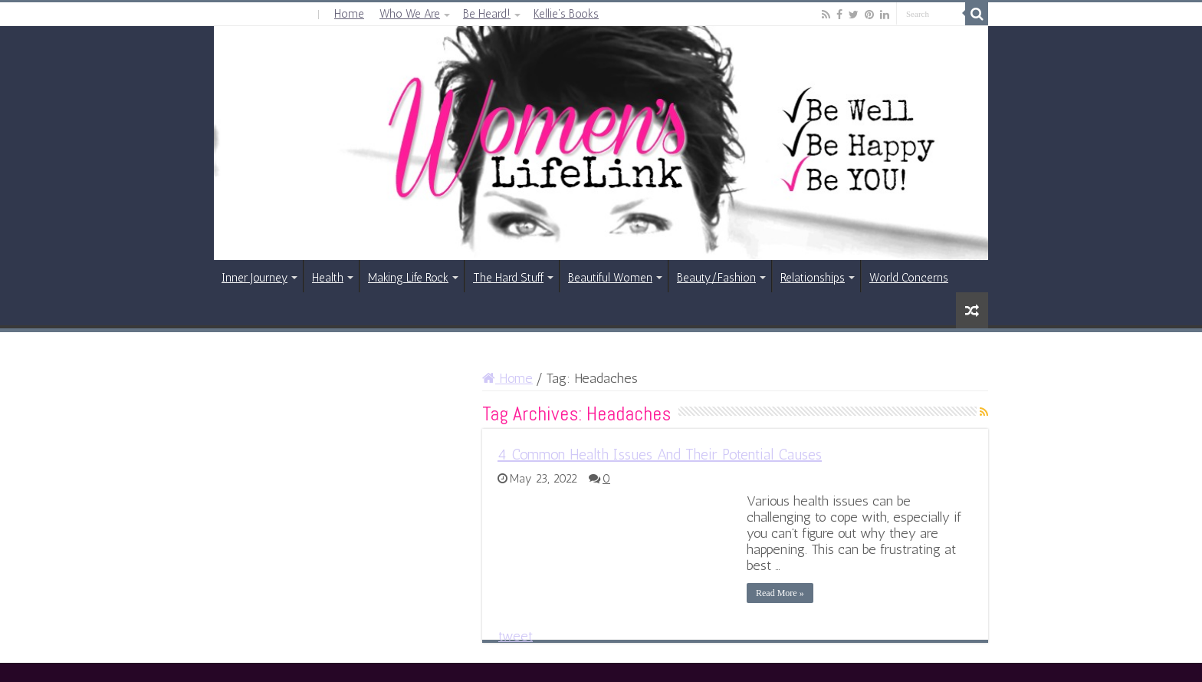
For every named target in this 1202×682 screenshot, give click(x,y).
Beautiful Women (610, 278)
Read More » (780, 593)
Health (327, 278)
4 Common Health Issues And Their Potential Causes (660, 454)
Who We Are (409, 14)
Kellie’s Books (566, 14)
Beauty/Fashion (716, 278)
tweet (515, 636)
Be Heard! (487, 14)
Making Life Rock (408, 278)
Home (349, 14)
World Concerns (908, 278)
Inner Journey (254, 278)
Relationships (812, 278)
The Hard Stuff (508, 278)
